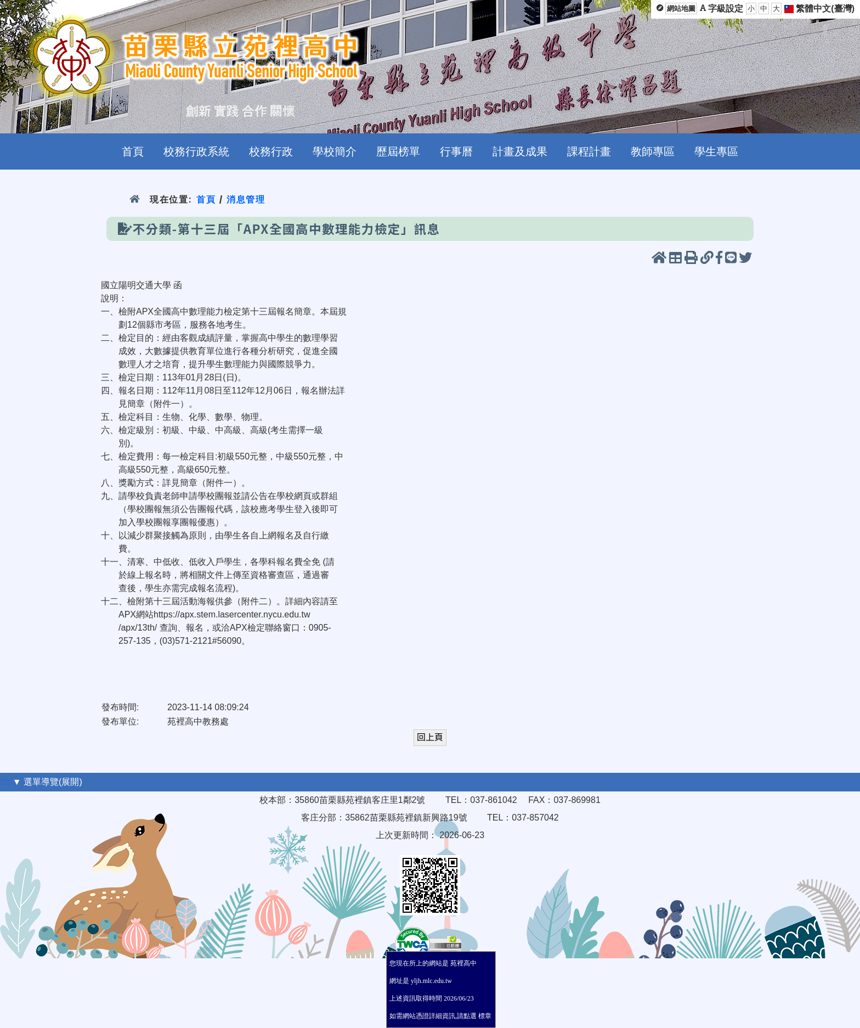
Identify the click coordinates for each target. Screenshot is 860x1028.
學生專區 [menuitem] (716, 151)
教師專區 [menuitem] (653, 151)
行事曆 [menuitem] (456, 151)
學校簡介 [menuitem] (335, 151)
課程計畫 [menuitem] (589, 151)
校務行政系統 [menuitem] (196, 151)
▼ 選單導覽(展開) (47, 782)
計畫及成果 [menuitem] (520, 151)
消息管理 (246, 199)
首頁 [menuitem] (133, 151)
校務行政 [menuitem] (271, 151)
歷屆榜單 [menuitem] (398, 151)
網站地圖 (681, 8)
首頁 (206, 199)
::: (6, 782)
